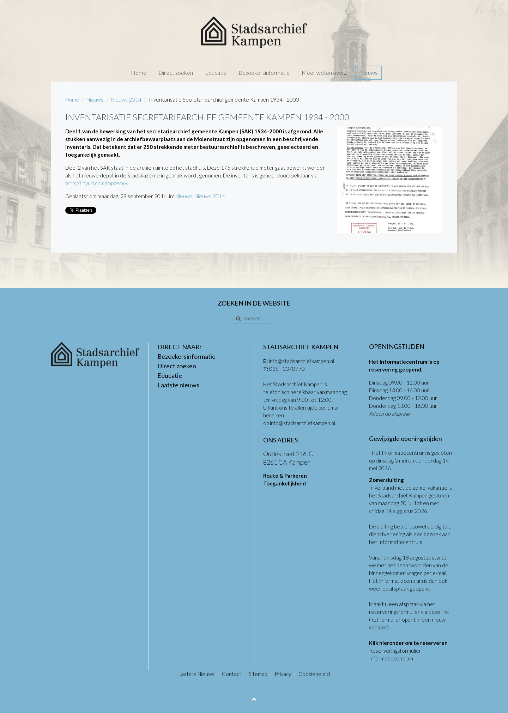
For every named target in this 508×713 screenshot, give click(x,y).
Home (138, 72)
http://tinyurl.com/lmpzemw (96, 183)
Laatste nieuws (178, 385)
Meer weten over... (324, 72)
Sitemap (258, 674)
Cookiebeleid (314, 674)
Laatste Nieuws (196, 674)
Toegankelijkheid (284, 483)
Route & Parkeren (285, 475)
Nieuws (368, 72)
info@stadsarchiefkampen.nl (301, 361)
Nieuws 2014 (126, 99)
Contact (231, 674)
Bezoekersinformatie (264, 72)
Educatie (215, 72)
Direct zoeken (175, 72)
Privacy (282, 674)
